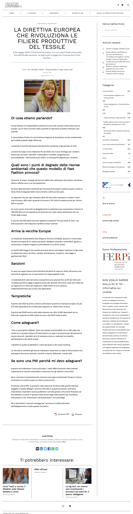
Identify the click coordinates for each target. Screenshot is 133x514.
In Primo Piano (107, 149)
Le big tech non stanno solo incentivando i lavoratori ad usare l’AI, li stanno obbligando (78, 489)
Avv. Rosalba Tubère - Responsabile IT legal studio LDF (50, 68)
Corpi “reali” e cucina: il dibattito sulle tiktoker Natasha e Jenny (15, 487)
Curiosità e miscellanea (110, 140)
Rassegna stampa (109, 171)
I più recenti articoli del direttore (114, 144)
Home (12, 13)
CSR (104, 113)
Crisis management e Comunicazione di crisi (116, 105)
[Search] (128, 5)
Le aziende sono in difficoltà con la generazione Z (118, 63)
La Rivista (32, 13)
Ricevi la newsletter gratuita (110, 13)
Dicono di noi (77, 13)
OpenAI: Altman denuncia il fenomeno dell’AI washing (115, 72)
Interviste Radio (108, 153)
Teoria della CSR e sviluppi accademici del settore (117, 132)
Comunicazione (108, 91)
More (64, 440)
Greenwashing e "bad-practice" (47, 23)
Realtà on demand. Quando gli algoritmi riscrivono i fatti (116, 68)
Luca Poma (47, 434)
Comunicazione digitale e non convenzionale (114, 97)
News (104, 158)
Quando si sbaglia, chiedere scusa (117, 49)
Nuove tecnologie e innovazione (114, 167)
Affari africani (41, 468)
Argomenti (54, 13)
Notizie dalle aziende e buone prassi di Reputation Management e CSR (116, 123)
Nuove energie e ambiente (112, 162)
